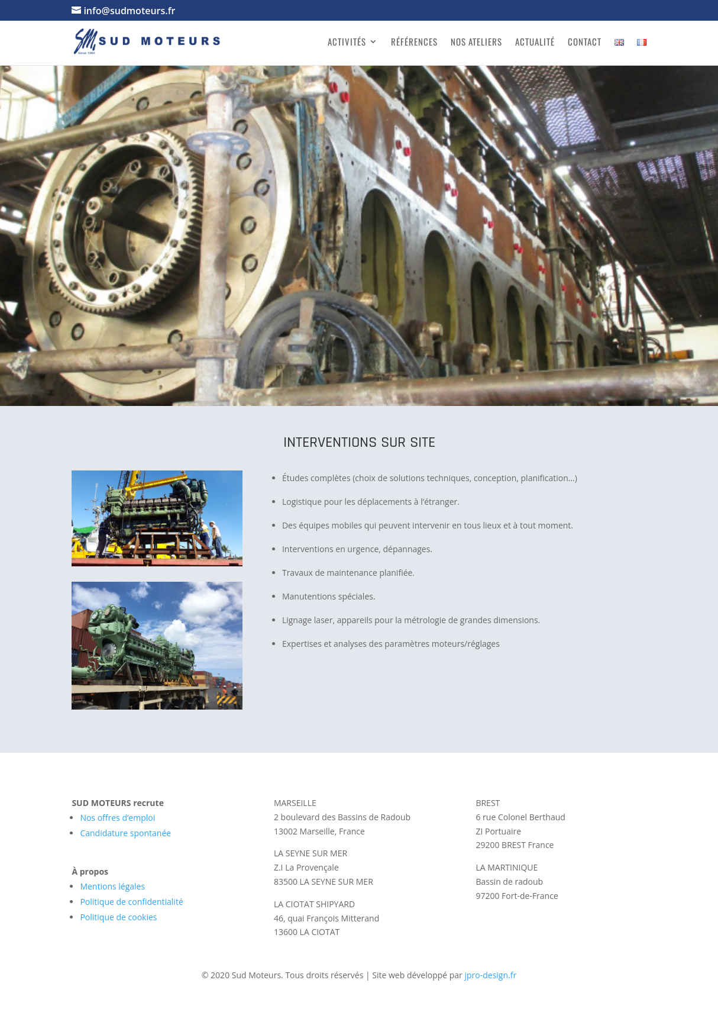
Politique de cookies (118, 917)
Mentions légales (112, 886)
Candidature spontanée (125, 833)
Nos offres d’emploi (117, 817)
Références (414, 42)
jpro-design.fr (490, 975)
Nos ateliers (476, 42)
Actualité (535, 42)
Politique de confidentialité (131, 901)
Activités (347, 42)
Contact (584, 42)
